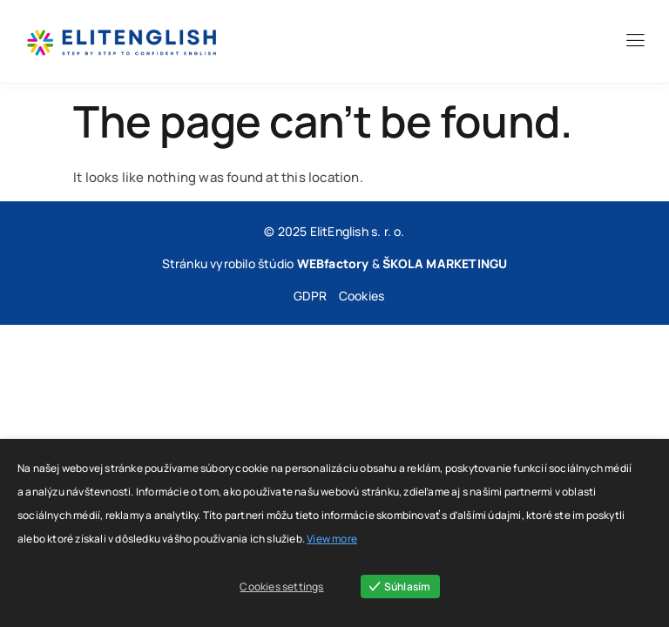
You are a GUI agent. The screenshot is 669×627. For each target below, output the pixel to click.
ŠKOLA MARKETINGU (444, 263)
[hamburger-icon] (634, 43)
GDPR (311, 295)
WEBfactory (333, 263)
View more (332, 538)
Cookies (361, 295)
